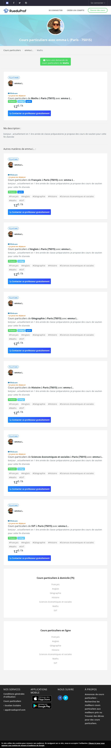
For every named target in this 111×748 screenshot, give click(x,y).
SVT (55, 610)
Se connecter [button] (98, 2)
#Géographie (39, 196)
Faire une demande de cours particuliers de (55, 61)
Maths (55, 606)
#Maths (12, 200)
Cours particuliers (12, 50)
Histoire (55, 597)
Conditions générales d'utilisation (13, 695)
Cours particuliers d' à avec (40, 249)
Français (55, 584)
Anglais (55, 588)
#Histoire (52, 196)
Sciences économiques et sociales (55, 601)
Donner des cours (97, 10)
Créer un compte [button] (75, 10)
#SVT (21, 200)
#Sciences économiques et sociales (77, 196)
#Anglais (25, 196)
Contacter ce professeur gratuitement (29, 113)
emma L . (29, 50)
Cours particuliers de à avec (40, 98)
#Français (13, 196)
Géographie (55, 593)
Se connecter (56, 10)
